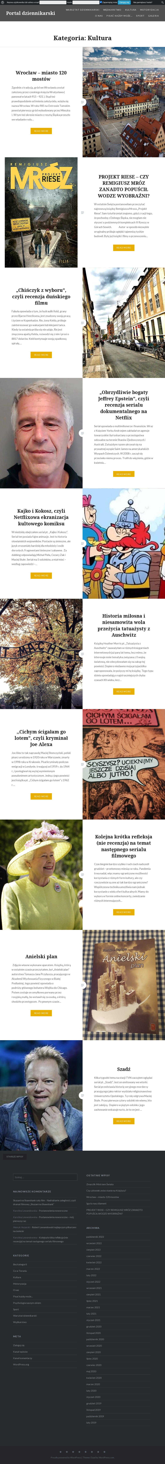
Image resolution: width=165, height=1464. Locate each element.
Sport (140, 15)
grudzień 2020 (93, 1326)
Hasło (69, 2)
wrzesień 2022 (94, 1243)
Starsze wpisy (15, 1156)
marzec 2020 (93, 1384)
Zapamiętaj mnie (108, 2)
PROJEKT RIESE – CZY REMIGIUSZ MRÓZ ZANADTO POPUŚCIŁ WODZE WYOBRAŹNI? (114, 1212)
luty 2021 (91, 1313)
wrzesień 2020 (94, 1345)
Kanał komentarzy (22, 1358)
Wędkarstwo (112, 9)
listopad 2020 (93, 1333)
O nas (99, 15)
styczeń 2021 (93, 1320)
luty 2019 (91, 1422)
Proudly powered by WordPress (66, 1457)
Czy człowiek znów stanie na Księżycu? (106, 1190)
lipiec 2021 (92, 1301)
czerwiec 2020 (93, 1365)
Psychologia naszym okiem (27, 1303)
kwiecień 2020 (94, 1377)
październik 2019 (95, 1416)
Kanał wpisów (20, 1351)
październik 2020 (95, 1339)
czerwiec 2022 (93, 1256)
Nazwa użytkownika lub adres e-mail (23, 2)
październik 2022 (95, 1236)
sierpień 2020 (93, 1352)
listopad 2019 (93, 1409)
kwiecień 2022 (94, 1262)
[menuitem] (2, 2)
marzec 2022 (93, 1268)
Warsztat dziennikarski (83, 9)
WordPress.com (106, 1457)
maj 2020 (91, 1371)
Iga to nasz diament (96, 1203)
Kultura (131, 9)
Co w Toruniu (20, 1270)
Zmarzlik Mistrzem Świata (99, 1184)
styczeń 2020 (93, 1397)
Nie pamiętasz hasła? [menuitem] (142, 2)
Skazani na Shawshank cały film (29, 1200)
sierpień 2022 (93, 1249)
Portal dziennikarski (30, 13)
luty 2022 (91, 1275)
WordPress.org (21, 1364)
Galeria (153, 15)
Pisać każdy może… (119, 15)
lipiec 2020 (92, 1358)
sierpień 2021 (93, 1294)
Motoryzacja (149, 9)
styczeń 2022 (93, 1281)
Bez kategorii (20, 1264)
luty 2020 (91, 1390)
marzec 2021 (93, 1307)
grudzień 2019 (93, 1403)
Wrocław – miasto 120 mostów (102, 1197)
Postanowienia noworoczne (53, 1210)
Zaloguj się (18, 1345)
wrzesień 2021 (94, 1288)
